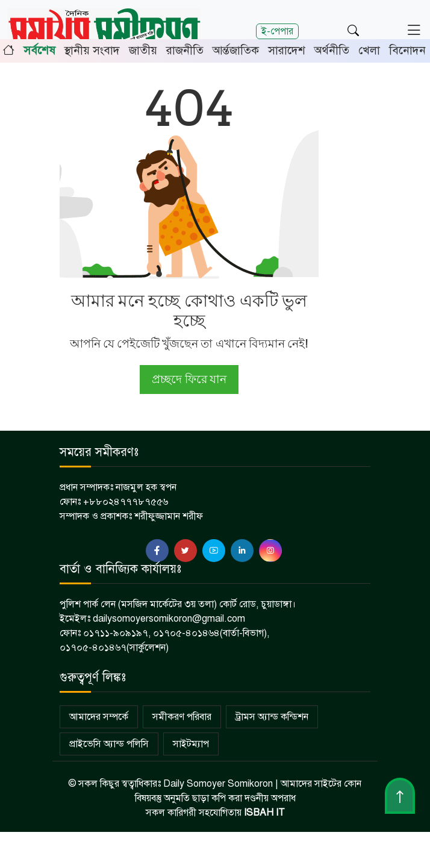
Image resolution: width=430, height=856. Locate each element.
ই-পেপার (277, 31)
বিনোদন (407, 50)
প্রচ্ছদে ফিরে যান (189, 379)
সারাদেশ (286, 50)
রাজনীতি (185, 50)
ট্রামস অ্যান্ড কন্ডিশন (271, 717)
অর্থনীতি (331, 50)
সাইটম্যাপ (191, 744)
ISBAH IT (264, 813)
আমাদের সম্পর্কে (98, 717)
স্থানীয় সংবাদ (92, 50)
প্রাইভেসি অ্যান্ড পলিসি (109, 744)
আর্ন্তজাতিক (236, 50)
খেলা (369, 50)
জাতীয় (143, 50)
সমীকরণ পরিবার (181, 717)
